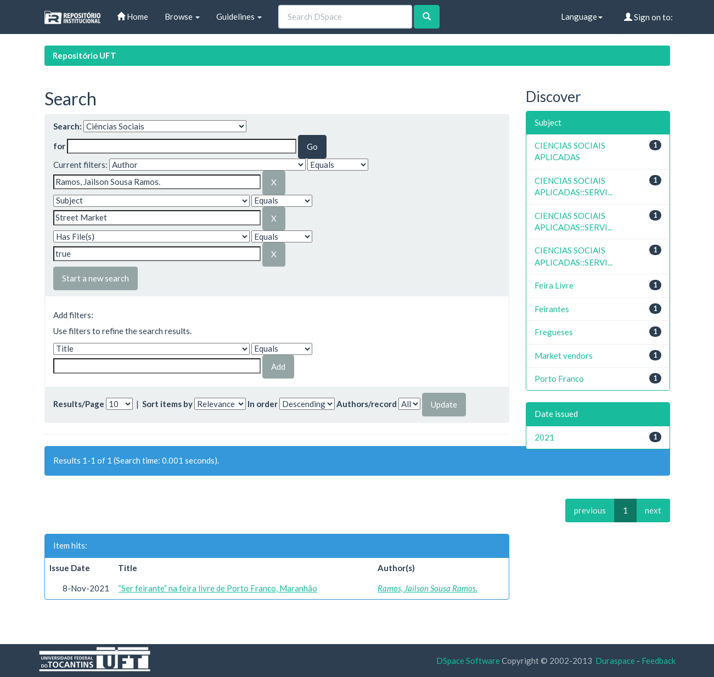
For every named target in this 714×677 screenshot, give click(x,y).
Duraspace (615, 660)
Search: (67, 126)
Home (132, 16)
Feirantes (552, 309)
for (59, 146)
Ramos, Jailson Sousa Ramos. (427, 588)
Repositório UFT (84, 55)
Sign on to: (648, 17)
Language (582, 16)
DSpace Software (468, 660)
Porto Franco (559, 378)
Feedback (659, 660)
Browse (182, 16)
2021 (544, 437)
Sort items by (167, 404)
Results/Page (78, 404)
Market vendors (564, 355)
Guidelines (239, 16)
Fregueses (554, 332)
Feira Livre (554, 285)
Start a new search (95, 278)
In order (263, 404)
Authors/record (366, 404)
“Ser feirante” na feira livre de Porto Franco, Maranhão (217, 588)
